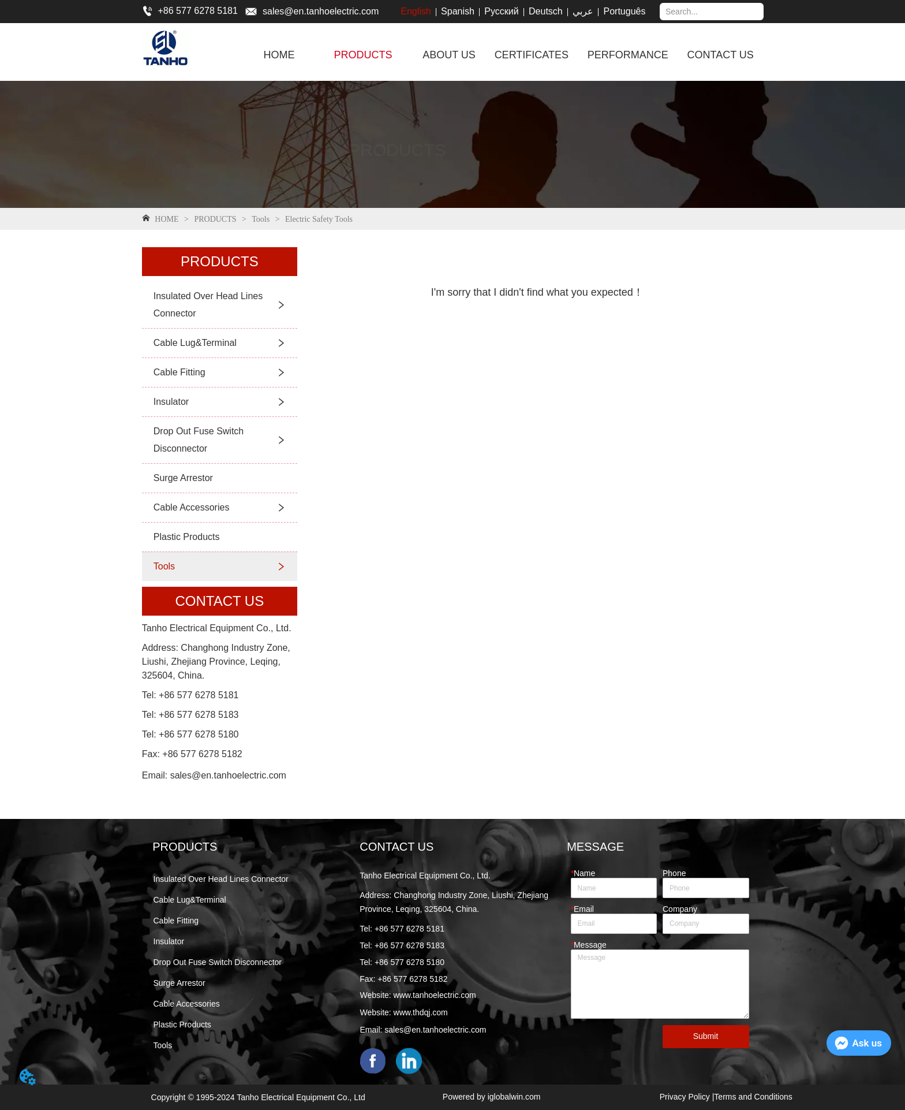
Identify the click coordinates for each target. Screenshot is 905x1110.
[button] (362, 55)
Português (625, 11)
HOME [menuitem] (279, 55)
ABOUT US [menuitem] (449, 55)
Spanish (457, 11)
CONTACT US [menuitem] (720, 55)
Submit (706, 1036)
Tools (261, 219)
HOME (167, 219)
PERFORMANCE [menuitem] (628, 55)
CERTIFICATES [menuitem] (532, 55)
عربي (583, 11)
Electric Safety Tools (318, 219)
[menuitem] (362, 54)
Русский (501, 11)
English (416, 11)
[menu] (504, 54)
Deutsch (546, 11)
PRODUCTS (215, 219)
